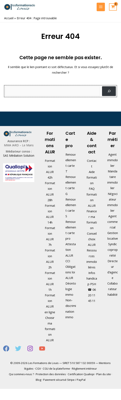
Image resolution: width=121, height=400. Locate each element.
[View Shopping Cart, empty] (113, 7)
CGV (38, 368)
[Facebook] (6, 348)
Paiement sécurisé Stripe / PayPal (64, 380)
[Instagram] (30, 348)
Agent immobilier (112, 160)
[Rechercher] (109, 91)
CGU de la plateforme (56, 368)
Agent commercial (112, 221)
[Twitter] (18, 348)
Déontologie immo (70, 289)
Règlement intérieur (84, 368)
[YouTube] (42, 348)
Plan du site (103, 374)
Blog (38, 380)
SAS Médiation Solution (18, 155)
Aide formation (92, 177)
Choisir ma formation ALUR (50, 329)
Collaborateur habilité (112, 289)
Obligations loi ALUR (70, 272)
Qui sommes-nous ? (21, 374)
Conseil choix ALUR (92, 239)
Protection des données (51, 374)
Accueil (8, 18)
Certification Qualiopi (81, 374)
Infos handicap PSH (92, 278)
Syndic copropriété (113, 249)
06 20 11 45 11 (92, 295)
